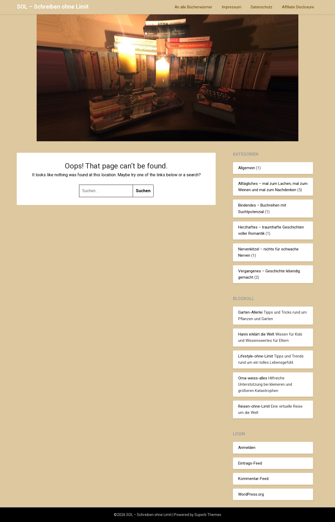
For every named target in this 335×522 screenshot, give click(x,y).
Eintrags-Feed (250, 463)
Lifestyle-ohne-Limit (255, 356)
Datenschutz (261, 7)
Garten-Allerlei (250, 312)
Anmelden (246, 447)
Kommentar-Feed (253, 478)
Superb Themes (207, 515)
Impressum (231, 7)
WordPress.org (251, 494)
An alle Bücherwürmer (193, 7)
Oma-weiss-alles (252, 378)
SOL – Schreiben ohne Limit (53, 6)
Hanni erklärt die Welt (256, 334)
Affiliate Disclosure (298, 7)
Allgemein (246, 168)
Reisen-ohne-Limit (254, 406)
